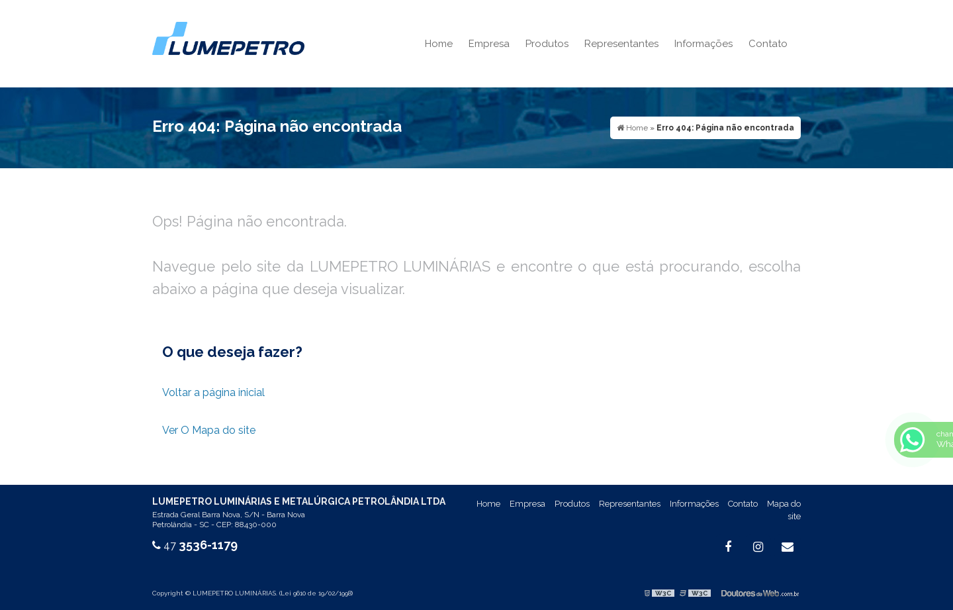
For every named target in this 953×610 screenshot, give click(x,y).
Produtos (546, 44)
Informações (703, 44)
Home (439, 44)
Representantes (621, 44)
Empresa (489, 44)
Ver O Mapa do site (208, 430)
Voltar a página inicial (213, 392)
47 (195, 545)
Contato (768, 44)
